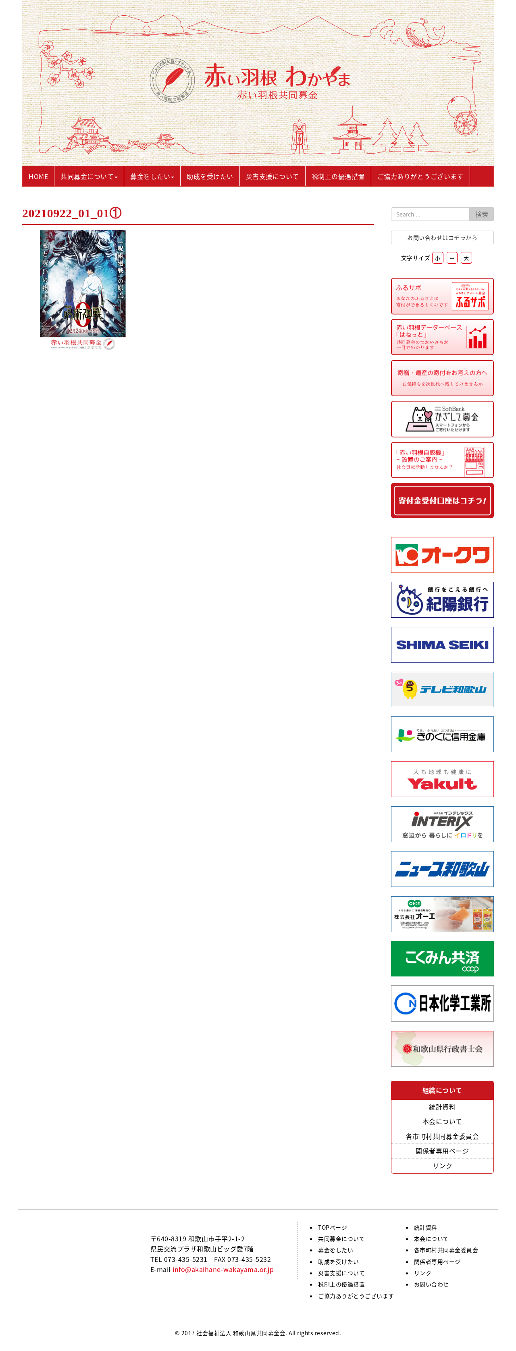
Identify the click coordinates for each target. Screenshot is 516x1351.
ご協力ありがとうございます (356, 1296)
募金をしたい (335, 1250)
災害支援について (341, 1273)
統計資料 (442, 1107)
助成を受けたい (338, 1261)
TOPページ (332, 1227)
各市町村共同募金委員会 (442, 1136)
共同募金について (341, 1238)
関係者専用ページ (442, 1150)
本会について (442, 1121)
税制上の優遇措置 (341, 1284)
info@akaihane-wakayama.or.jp (223, 1269)
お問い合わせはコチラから (442, 237)
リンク (443, 1165)
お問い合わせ (431, 1284)
